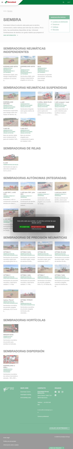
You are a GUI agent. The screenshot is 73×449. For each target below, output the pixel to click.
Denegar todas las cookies (38, 227)
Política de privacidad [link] (36, 229)
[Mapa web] (2, 2)
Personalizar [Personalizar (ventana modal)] (50, 227)
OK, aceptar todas (24, 227)
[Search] (63, 2)
